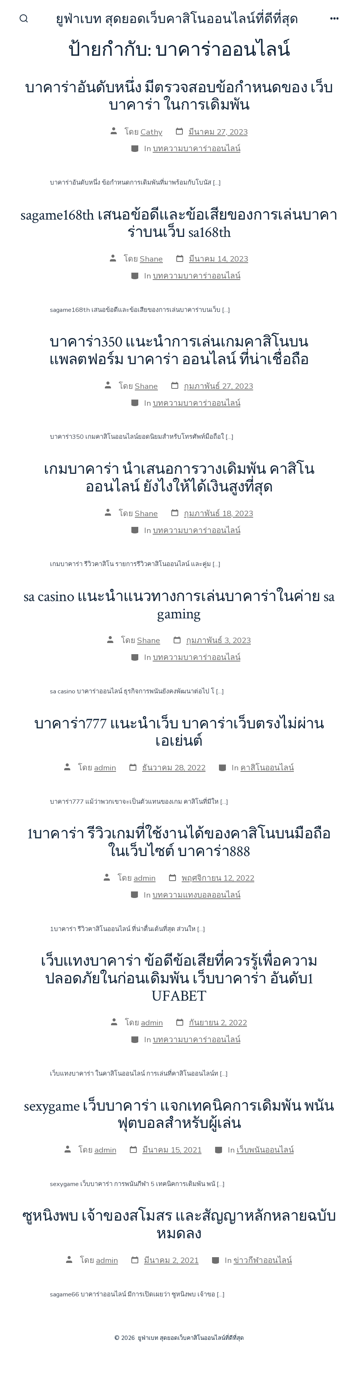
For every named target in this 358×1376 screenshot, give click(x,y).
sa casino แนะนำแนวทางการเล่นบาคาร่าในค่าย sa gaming (179, 605)
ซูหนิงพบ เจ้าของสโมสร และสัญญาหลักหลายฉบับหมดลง (178, 1225)
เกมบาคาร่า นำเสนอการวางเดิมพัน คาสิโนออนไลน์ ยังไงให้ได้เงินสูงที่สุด (179, 478)
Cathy (151, 132)
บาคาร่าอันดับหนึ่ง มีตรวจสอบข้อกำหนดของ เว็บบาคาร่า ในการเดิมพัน (179, 96)
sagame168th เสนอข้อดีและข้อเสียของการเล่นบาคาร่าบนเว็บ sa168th (178, 224)
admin (105, 767)
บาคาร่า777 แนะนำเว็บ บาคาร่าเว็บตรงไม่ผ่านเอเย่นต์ (179, 732)
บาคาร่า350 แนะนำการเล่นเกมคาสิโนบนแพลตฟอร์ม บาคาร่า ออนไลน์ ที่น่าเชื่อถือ (179, 351)
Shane (151, 258)
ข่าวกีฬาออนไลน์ (263, 1260)
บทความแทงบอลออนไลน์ (196, 895)
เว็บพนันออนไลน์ (265, 1149)
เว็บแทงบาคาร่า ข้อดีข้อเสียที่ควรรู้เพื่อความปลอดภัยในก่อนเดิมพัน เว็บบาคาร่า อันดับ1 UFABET (179, 978)
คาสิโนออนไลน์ (267, 767)
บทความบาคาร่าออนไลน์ (196, 148)
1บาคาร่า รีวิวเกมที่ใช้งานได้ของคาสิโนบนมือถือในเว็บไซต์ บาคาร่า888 (179, 842)
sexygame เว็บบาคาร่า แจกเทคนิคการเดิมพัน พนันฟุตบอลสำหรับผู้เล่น (179, 1115)
